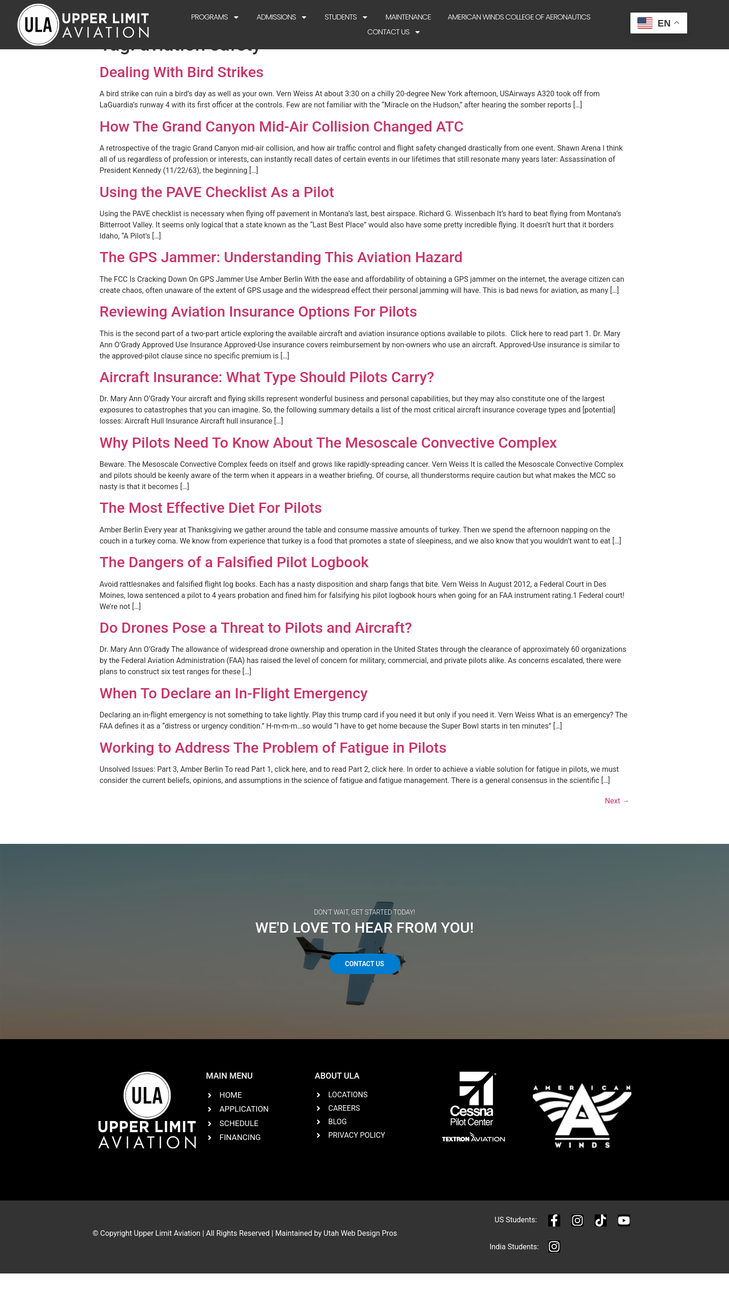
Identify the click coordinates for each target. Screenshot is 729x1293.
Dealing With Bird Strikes (181, 91)
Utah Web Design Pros (360, 1252)
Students (347, 17)
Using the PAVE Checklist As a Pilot (216, 211)
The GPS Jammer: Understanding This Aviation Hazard (281, 276)
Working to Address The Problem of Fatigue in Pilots (272, 767)
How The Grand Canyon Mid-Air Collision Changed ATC (281, 145)
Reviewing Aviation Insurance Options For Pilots (258, 331)
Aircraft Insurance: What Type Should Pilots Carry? (266, 396)
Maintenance (408, 17)
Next (617, 820)
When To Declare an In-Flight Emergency (233, 712)
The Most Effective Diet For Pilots (210, 527)
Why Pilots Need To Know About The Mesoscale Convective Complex (328, 462)
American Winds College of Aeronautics (519, 17)
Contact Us (394, 32)
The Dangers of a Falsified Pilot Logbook (234, 581)
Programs (215, 17)
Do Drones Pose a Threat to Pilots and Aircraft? (255, 647)
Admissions (282, 17)
